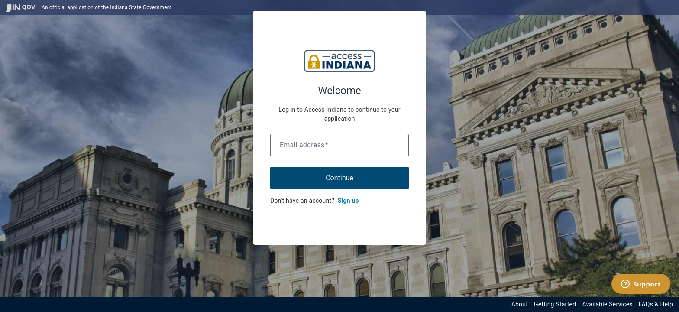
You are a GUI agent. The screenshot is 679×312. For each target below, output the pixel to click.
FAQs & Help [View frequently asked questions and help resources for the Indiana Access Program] (656, 304)
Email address (304, 145)
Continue (339, 178)
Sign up (348, 200)
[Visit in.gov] (21, 7)
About (519, 304)
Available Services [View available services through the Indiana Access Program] (607, 304)
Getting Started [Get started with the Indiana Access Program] (555, 304)
